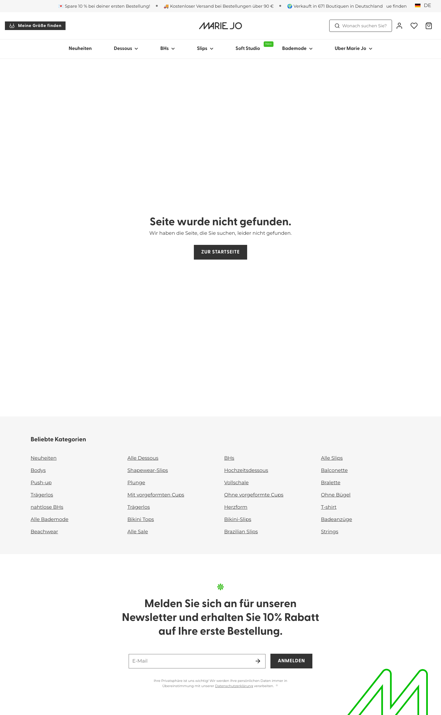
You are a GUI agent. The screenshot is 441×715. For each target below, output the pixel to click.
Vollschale (236, 483)
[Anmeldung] (399, 25)
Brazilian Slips (241, 532)
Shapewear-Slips (147, 470)
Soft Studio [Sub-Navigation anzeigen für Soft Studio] (253, 46)
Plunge (136, 483)
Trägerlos (42, 495)
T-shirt (329, 507)
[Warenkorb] (428, 25)
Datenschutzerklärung (234, 686)
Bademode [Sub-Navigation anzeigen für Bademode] (297, 48)
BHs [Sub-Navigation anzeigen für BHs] (167, 48)
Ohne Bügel (336, 495)
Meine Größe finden (35, 26)
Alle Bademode (49, 520)
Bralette (330, 483)
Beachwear (44, 532)
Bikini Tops (140, 520)
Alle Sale (137, 532)
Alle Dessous (142, 458)
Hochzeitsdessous (246, 470)
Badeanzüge (336, 520)
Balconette (334, 470)
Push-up (41, 483)
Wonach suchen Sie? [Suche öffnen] (360, 26)
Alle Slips (332, 458)
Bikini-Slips (237, 520)
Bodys (38, 470)
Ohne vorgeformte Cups (253, 495)
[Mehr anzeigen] (277, 685)
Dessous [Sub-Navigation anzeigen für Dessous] (126, 48)
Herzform (235, 507)
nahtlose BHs (47, 507)
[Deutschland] (425, 6)
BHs (229, 458)
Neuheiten (80, 48)
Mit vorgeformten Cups (155, 495)
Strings (329, 532)
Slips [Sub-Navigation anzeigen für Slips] (205, 48)
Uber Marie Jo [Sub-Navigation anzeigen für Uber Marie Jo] (353, 48)
